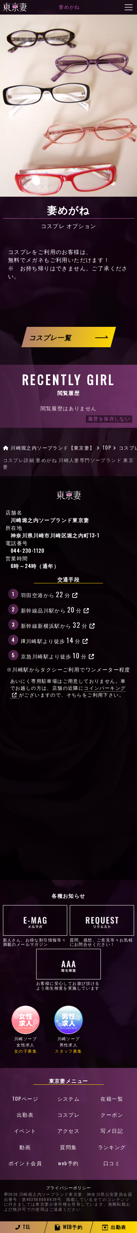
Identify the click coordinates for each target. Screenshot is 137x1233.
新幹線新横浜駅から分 (58, 625)
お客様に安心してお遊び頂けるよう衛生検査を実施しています (68, 969)
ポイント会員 (25, 1163)
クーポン (111, 1114)
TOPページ (25, 1098)
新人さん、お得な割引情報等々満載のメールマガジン (35, 926)
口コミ (111, 1163)
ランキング (112, 1147)
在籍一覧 (111, 1098)
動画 (25, 1147)
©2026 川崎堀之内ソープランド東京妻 (43, 1194)
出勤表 (25, 1114)
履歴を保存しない (109, 418)
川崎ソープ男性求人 (68, 1029)
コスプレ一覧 (50, 337)
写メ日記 (111, 1130)
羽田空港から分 (49, 594)
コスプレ (68, 1114)
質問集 (68, 1147)
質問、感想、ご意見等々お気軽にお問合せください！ (102, 926)
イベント (25, 1130)
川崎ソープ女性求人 (25, 1029)
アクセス (68, 1130)
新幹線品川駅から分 (55, 609)
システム (68, 1098)
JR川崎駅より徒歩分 (54, 640)
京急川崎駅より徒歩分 (57, 655)
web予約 (68, 1163)
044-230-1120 (28, 550)
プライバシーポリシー (68, 1187)
